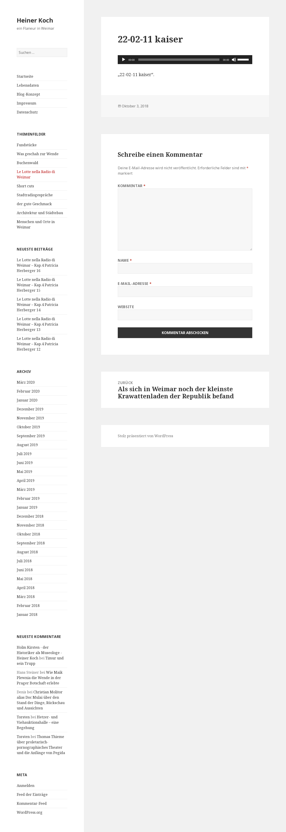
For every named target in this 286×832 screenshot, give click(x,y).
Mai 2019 (24, 471)
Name (125, 260)
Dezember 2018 (30, 516)
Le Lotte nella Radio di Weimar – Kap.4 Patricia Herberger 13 (37, 324)
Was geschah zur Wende (38, 153)
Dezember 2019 (30, 409)
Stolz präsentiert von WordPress (145, 435)
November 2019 (30, 418)
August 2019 (27, 444)
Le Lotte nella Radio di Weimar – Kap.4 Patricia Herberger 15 (37, 285)
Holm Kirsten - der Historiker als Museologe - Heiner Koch (39, 653)
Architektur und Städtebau (40, 212)
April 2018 (25, 587)
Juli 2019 (24, 453)
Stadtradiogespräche (35, 194)
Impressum (26, 103)
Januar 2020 (27, 400)
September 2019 (31, 435)
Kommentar (132, 185)
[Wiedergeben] (123, 59)
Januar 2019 (27, 507)
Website (126, 306)
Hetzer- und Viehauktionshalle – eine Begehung (38, 722)
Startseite (25, 76)
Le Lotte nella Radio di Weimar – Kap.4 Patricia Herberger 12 (37, 344)
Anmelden (25, 785)
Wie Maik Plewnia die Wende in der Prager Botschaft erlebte (40, 678)
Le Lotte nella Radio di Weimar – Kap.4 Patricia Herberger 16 (37, 265)
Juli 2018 (24, 560)
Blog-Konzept (28, 94)
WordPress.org (29, 812)
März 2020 (26, 382)
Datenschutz (27, 112)
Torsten (23, 717)
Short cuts (25, 186)
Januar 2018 (27, 614)
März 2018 (26, 596)
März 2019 (26, 489)
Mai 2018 (24, 578)
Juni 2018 (25, 569)
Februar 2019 (28, 498)
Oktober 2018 (28, 534)
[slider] (178, 60)
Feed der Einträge (32, 794)
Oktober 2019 (28, 426)
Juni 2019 (25, 462)
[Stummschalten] (234, 59)
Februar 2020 (28, 391)
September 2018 (31, 543)
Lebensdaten (28, 85)
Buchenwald (27, 162)
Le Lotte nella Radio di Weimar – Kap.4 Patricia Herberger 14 (37, 304)
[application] (185, 59)
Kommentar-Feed (32, 803)
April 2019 (25, 480)
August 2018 (27, 552)
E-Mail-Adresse (134, 283)
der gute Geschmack (34, 203)
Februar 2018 (28, 605)
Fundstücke (27, 144)
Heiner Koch (35, 20)
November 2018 (30, 525)
